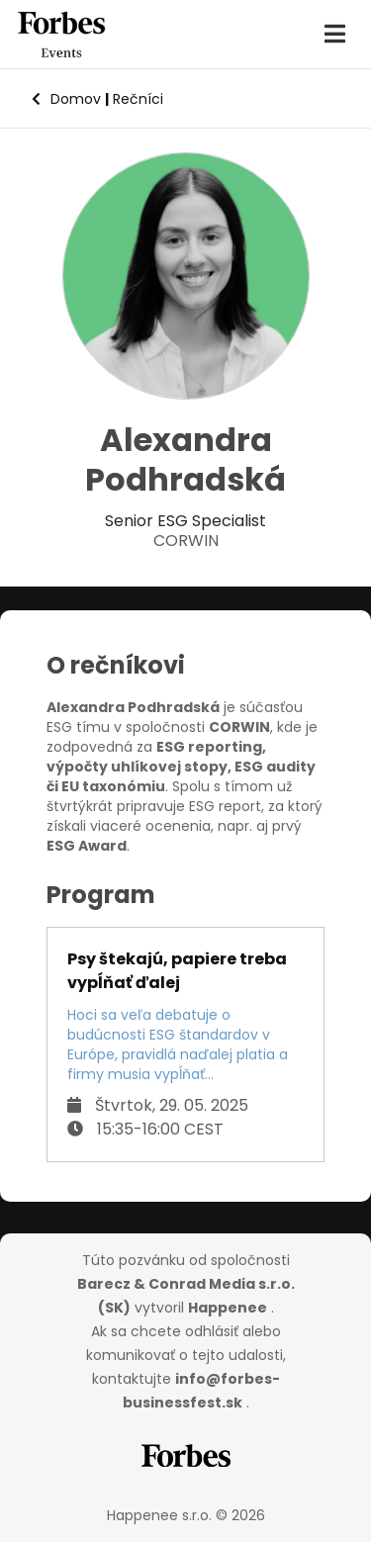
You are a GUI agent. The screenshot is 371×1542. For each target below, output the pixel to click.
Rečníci (134, 99)
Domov (66, 99)
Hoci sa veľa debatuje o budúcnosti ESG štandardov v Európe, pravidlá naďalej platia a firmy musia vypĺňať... (177, 1044)
